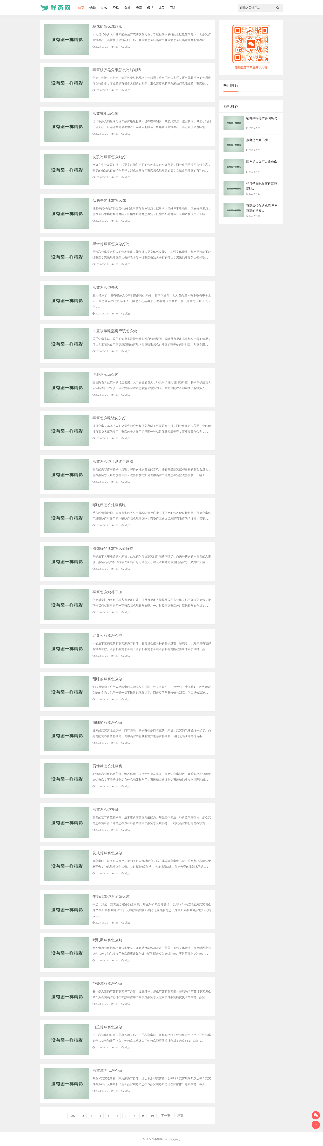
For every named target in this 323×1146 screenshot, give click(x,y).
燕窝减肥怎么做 (105, 113)
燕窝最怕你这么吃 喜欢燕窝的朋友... (262, 208)
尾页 (180, 1115)
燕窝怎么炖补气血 (107, 592)
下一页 (165, 1115)
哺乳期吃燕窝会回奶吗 (261, 118)
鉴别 (162, 7)
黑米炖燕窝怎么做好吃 (111, 244)
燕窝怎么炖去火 (105, 287)
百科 (173, 7)
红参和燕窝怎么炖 (107, 635)
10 (152, 1115)
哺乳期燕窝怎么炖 (107, 940)
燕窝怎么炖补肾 (105, 809)
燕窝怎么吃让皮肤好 (109, 418)
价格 (115, 7)
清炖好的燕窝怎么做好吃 (112, 548)
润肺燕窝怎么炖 (105, 374)
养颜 (139, 7)
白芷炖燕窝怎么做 (107, 1027)
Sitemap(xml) (172, 1139)
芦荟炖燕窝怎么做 (107, 983)
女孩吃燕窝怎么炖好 (109, 157)
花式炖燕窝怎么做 (107, 853)
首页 (81, 7)
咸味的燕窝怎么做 (107, 722)
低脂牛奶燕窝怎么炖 (109, 200)
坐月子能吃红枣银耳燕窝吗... (261, 186)
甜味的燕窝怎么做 (107, 679)
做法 (150, 7)
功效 (104, 7)
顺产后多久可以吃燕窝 (261, 162)
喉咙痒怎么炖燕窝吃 (109, 505)
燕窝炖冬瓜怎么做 (107, 1070)
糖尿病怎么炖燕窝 (107, 26)
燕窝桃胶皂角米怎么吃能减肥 (116, 70)
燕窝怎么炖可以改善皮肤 (112, 461)
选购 (92, 7)
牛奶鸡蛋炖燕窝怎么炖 (111, 896)
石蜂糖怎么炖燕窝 (107, 766)
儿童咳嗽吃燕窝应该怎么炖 (114, 331)
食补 (127, 7)
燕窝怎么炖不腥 (257, 140)
